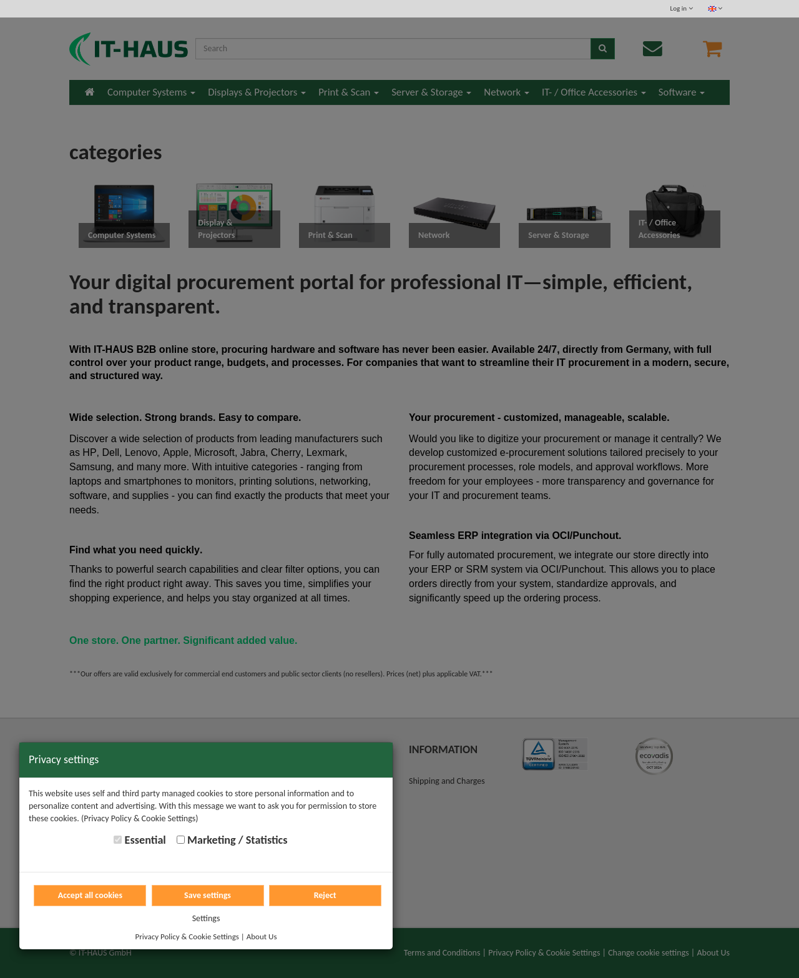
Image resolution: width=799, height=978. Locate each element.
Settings (206, 918)
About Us (262, 936)
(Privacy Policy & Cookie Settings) (140, 818)
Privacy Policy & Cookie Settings (187, 936)
